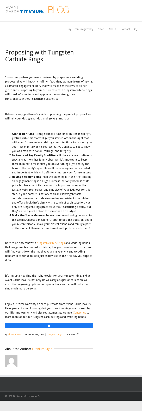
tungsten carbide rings (51, 243)
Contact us (79, 312)
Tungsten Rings (54, 334)
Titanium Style (14, 334)
